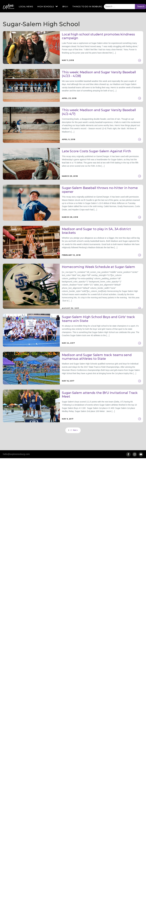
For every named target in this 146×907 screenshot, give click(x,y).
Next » (75, 430)
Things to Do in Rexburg (87, 6)
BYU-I (65, 6)
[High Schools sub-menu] (57, 6)
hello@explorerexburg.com (16, 454)
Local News (26, 6)
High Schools (45, 6)
